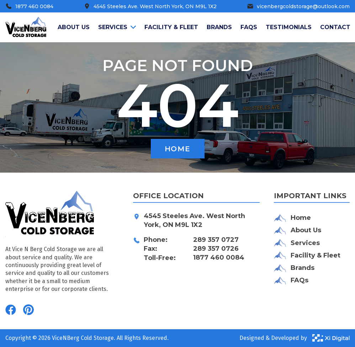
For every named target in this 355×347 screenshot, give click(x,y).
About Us (297, 230)
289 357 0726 (216, 249)
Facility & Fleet (171, 27)
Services (117, 27)
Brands (219, 27)
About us (74, 27)
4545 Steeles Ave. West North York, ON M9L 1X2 (194, 220)
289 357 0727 (216, 240)
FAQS (248, 27)
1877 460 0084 (218, 257)
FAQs (291, 280)
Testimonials (289, 27)
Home (177, 149)
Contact (335, 27)
